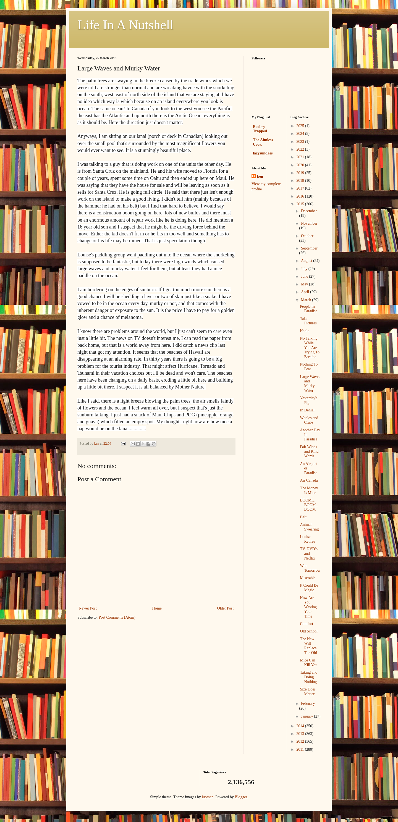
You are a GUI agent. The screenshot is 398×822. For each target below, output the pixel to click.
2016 (300, 196)
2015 (300, 204)
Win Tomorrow (310, 568)
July (304, 269)
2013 (300, 734)
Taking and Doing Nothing (308, 677)
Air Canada (309, 480)
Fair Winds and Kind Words (309, 451)
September (309, 248)
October (307, 236)
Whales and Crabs (309, 420)
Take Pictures (308, 321)
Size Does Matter (307, 691)
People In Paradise (308, 308)
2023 (300, 142)
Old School (308, 631)
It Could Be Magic (309, 587)
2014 (300, 726)
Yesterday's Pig (308, 400)
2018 (300, 180)
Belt (303, 517)
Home (157, 608)
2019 (300, 173)
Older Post (225, 608)
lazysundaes (263, 153)
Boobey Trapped (260, 129)
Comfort (306, 624)
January (307, 716)
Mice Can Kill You (308, 662)
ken (260, 176)
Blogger (241, 797)
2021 (300, 157)
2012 (300, 741)
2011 (300, 749)
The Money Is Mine (309, 490)
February (308, 704)
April (305, 292)
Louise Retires (307, 539)
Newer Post (88, 608)
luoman (207, 797)
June (305, 276)
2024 (300, 134)
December (309, 211)
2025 (300, 126)
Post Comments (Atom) (117, 617)
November (309, 223)
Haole (304, 331)
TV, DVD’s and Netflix (309, 553)
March (306, 300)
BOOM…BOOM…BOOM (310, 505)
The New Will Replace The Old (308, 646)
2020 (300, 165)
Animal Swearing (309, 526)
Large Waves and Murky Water (310, 384)
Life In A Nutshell (125, 24)
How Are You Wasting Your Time (308, 607)
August (307, 261)
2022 (300, 149)
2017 (300, 188)
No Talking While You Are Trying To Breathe (309, 347)
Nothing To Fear (309, 366)
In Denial (307, 410)
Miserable (307, 578)
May (305, 284)
